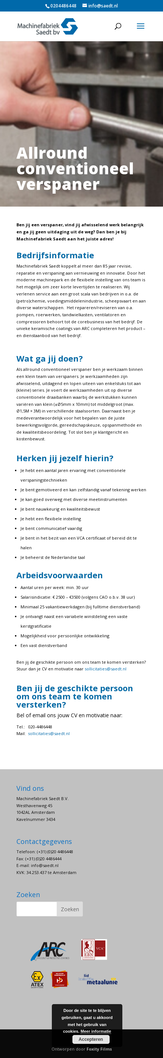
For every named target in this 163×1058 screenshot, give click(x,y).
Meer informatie (96, 1031)
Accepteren (91, 1039)
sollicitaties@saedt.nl (105, 669)
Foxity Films (99, 1049)
